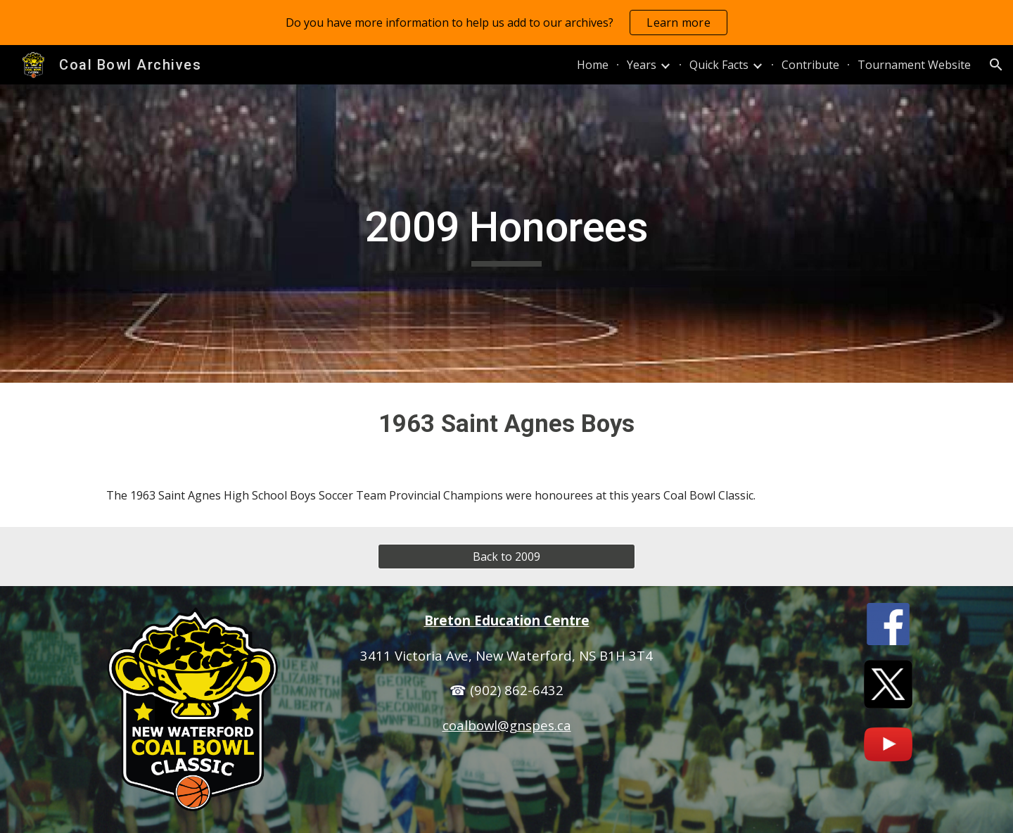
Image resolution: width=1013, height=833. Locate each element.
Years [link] (641, 64)
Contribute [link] (810, 64)
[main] (506, 233)
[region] (506, 22)
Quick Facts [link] (718, 64)
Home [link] (593, 64)
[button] (996, 65)
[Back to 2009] (506, 557)
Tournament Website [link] (914, 64)
